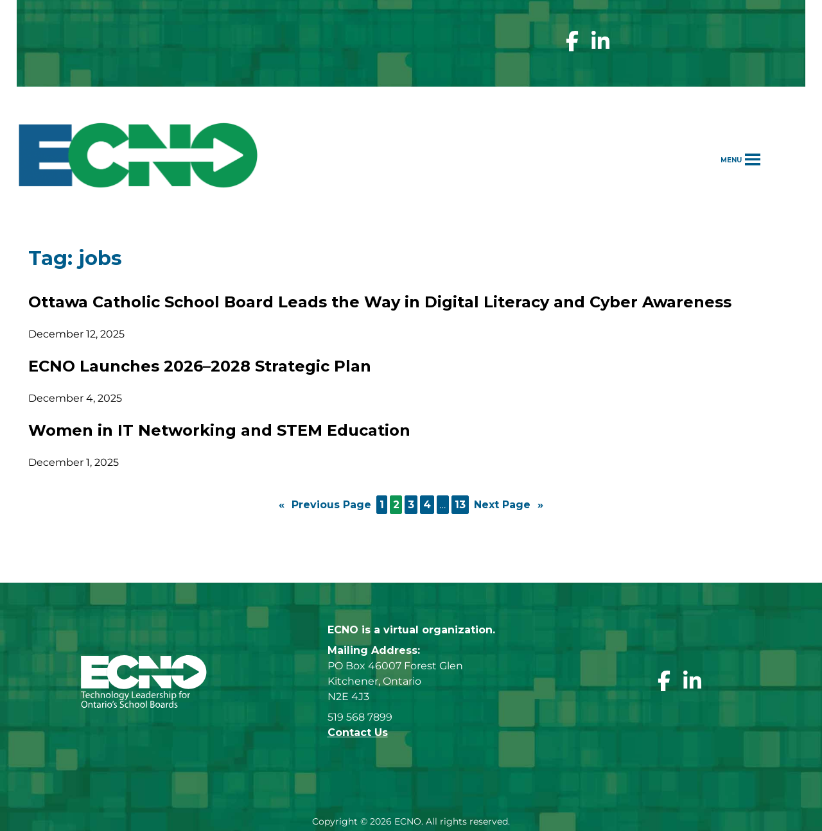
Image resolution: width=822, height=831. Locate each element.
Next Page (508, 505)
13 (460, 505)
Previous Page (325, 505)
